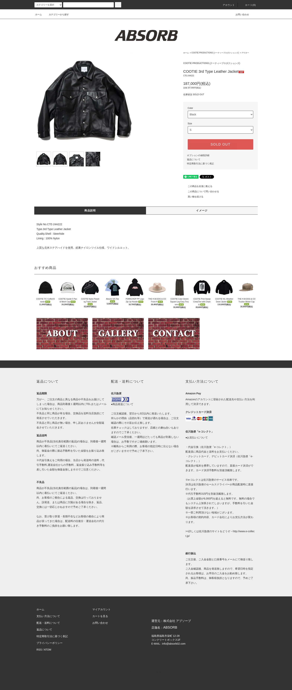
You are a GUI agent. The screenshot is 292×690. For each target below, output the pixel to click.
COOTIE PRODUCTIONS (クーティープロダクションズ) (215, 53)
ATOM (47, 649)
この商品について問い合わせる (201, 191)
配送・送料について (48, 622)
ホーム (38, 14)
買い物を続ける (193, 196)
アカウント (226, 5)
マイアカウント (101, 609)
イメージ (202, 210)
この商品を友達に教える (197, 186)
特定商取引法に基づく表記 (200, 163)
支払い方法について (48, 616)
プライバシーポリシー (49, 642)
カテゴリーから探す (56, 14)
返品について (193, 159)
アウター (245, 53)
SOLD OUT (220, 144)
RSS (39, 649)
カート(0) (248, 5)
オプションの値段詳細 (198, 155)
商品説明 (90, 210)
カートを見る (100, 616)
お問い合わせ (240, 14)
